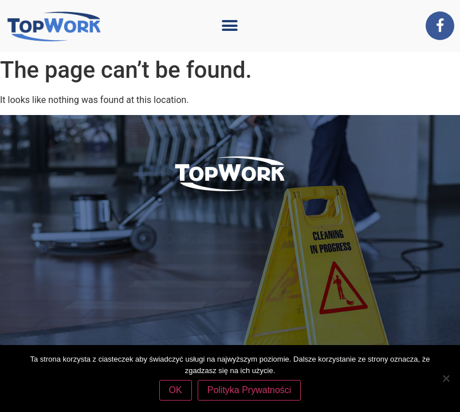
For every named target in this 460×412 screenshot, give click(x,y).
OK (175, 390)
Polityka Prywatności (249, 390)
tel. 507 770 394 (265, 293)
